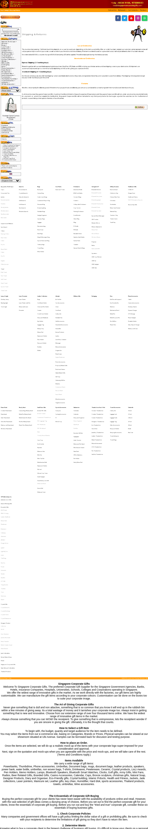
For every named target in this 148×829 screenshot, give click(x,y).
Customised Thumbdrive (44, 353)
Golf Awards (22, 196)
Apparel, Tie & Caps (7, 186)
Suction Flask (77, 224)
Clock (56, 273)
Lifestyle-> (4, 61)
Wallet (39, 304)
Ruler (38, 364)
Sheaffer (3, 469)
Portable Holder (132, 283)
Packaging (5, 65)
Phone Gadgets (132, 281)
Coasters (76, 196)
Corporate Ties (5, 191)
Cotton (2, 225)
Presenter (21, 276)
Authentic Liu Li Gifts (6, 413)
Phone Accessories (133, 265)
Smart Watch (58, 335)
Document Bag (41, 199)
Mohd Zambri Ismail (6, 516)
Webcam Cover (41, 406)
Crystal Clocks (5, 495)
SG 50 (2, 505)
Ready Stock (22, 346)
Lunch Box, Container (60, 296)
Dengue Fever (131, 191)
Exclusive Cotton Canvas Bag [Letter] (11, 116)
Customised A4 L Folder (10, 160)
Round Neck (4, 231)
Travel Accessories (115, 346)
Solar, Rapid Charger (134, 286)
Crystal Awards (23, 191)
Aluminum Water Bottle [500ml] (11, 152)
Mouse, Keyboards (97, 214)
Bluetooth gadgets (96, 196)
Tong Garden (4, 474)
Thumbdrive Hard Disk (98, 346)
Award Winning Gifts (6, 416)
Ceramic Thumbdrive (97, 348)
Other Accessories (115, 358)
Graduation (113, 199)
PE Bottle (76, 217)
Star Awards (22, 201)
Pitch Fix (3, 458)
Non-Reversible (5, 206)
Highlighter (76, 367)
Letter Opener (77, 369)
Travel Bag (40, 229)
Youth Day (112, 211)
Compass (58, 348)
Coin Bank (58, 276)
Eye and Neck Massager (98, 207)
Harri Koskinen (5, 509)
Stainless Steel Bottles (79, 222)
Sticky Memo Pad (78, 385)
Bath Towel (4, 247)
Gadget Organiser (42, 206)
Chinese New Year (115, 193)
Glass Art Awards (24, 193)
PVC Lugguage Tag (42, 356)
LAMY (2, 448)
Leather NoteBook (5, 426)
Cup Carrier (77, 201)
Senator (3, 466)
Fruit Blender (77, 206)
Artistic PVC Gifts (41, 348)
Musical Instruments (60, 302)
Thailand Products (6, 535)
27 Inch (130, 356)
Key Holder (40, 283)
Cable (129, 268)
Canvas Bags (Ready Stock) (26, 348)
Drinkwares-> (6, 49)
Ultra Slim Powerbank (6, 356)
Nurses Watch (59, 333)
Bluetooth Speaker (96, 204)
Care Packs (58, 186)
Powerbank (4, 351)
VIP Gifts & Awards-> (8, 84)
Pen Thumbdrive (96, 376)
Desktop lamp (5, 268)
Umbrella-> (5, 82)
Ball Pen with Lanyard (115, 268)
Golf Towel (4, 253)
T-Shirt (2, 218)
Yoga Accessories (60, 341)
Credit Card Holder (42, 278)
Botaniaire (3, 434)
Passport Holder (42, 299)
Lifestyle (57, 265)
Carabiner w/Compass (10, 148)
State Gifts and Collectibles (8, 532)
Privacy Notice (6, 129)
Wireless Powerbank (6, 361)
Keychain (39, 374)
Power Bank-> (6, 70)
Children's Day (114, 191)
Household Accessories (61, 286)
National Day (113, 204)
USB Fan (94, 239)
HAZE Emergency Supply (135, 196)
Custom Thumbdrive (97, 353)
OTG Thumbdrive (96, 374)
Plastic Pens (113, 286)
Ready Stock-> (6, 72)
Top (1, 10)
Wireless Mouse (96, 222)
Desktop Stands (132, 273)
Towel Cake (4, 260)
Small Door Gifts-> (7, 73)
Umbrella (130, 346)
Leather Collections (42, 265)
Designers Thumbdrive (98, 356)
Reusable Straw (78, 219)
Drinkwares (77, 186)
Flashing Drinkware (79, 204)
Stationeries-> (6, 77)
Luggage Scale (113, 353)
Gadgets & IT (95, 186)
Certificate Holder (42, 271)
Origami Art (58, 304)
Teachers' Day (114, 206)
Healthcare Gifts (132, 186)
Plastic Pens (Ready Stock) (25, 358)
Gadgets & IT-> (6, 50)
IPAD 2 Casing (4, 423)
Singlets (3, 239)
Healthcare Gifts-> (7, 54)
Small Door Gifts (41, 346)
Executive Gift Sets (78, 364)
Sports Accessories (60, 346)
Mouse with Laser (23, 273)
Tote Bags (3, 455)
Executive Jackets (5, 196)
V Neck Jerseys (5, 242)
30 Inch (130, 358)
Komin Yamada (5, 514)
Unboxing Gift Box (60, 325)
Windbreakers (5, 204)
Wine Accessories (60, 338)
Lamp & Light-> (6, 56)
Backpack (40, 188)
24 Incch (130, 353)
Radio (93, 228)
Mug (75, 211)
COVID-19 (130, 188)
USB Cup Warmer (97, 236)
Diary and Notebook (42, 281)
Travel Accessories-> (8, 80)
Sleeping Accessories (116, 364)
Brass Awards (23, 188)
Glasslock (3, 439)
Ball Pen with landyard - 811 (11, 146)
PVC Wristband (41, 361)
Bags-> (4, 45)
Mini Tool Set (40, 382)
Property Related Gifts (61, 315)
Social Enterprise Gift (43, 397)
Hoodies (3, 199)
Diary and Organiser (79, 353)
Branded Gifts (5, 418)
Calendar (76, 351)
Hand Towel (4, 255)
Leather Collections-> (8, 59)
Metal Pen (112, 278)
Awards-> (4, 43)
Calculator (76, 348)
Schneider (3, 464)
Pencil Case (40, 217)
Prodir (2, 461)
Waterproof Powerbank (7, 358)
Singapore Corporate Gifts (8, 530)
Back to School (113, 188)
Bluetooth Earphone (97, 193)
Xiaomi (2, 484)
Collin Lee (3, 503)
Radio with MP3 (96, 230)
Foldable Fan (58, 281)
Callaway (3, 437)
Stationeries (76, 346)
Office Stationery (78, 380)
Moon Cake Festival (115, 201)
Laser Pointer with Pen (24, 271)
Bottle (129, 361)
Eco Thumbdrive (96, 358)
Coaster (39, 276)
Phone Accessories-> (8, 68)
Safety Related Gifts (60, 320)
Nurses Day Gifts (132, 199)
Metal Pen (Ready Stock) (25, 351)
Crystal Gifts (4, 487)
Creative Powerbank (6, 348)
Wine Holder (40, 232)
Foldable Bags (41, 204)
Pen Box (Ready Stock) (24, 356)
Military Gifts (5, 63)
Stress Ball (40, 403)
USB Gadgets (95, 241)
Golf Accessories (59, 283)
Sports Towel (4, 258)
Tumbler (76, 227)
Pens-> (3, 66)
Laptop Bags (41, 209)
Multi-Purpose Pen (115, 281)
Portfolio (39, 302)
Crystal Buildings (5, 492)
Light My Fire (4, 450)
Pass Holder (40, 296)
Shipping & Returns (14, 10)
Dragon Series (4, 444)
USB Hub (94, 244)
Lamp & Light (4, 265)
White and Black (41, 400)
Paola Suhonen (4, 519)
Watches (57, 327)
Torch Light (4, 273)
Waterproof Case (133, 289)
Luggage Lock (113, 351)
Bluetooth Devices (96, 188)
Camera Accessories (133, 271)
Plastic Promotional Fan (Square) (12, 145)
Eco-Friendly (40, 372)
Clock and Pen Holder (43, 273)
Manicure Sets (41, 377)
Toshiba (3, 476)
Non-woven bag (41, 214)
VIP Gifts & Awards (6, 410)
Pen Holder (76, 382)
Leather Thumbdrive (97, 366)
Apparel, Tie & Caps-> (9, 41)
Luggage (39, 211)
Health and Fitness (133, 193)
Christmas (112, 196)
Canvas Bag (40, 191)
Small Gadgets (41, 395)
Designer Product (5, 500)
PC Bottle (76, 214)
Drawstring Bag (41, 201)
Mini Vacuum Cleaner (79, 374)
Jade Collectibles (5, 522)
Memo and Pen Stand (79, 372)
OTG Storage (131, 278)
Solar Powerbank (5, 353)
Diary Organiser (78, 356)
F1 (56, 353)
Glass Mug (76, 209)
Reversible (4, 209)
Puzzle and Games (60, 317)
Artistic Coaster (41, 351)
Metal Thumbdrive (97, 369)
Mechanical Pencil (114, 276)
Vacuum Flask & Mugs (79, 229)
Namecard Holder (42, 294)
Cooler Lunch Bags (42, 193)
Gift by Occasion (114, 186)
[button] (112, 10)
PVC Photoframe (41, 358)
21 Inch (130, 351)
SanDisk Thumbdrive (97, 379)
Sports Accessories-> (8, 75)
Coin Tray (40, 369)
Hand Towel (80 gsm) (9, 149)
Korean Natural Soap (6, 525)
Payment (4, 125)
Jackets (2, 193)
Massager (58, 299)
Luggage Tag (40, 286)
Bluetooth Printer (96, 201)
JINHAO (3, 442)
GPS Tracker (95, 209)
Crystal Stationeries (6, 497)
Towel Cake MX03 (8, 154)
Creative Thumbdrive (97, 351)
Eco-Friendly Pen (114, 271)
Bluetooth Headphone (97, 199)
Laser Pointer (22, 268)
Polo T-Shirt (4, 223)
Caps (2, 188)
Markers (112, 273)
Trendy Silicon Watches (43, 366)
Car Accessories (59, 271)
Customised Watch (60, 330)
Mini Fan (39, 380)
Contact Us (5, 132)
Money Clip (40, 289)
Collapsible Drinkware (80, 199)
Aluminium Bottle (78, 188)
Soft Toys (57, 322)
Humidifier (58, 289)
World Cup (58, 356)
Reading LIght (4, 271)
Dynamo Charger (132, 276)
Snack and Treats (60, 188)
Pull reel (39, 390)
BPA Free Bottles (78, 191)
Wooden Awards (23, 204)
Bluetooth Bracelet (96, 191)
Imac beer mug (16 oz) (9, 158)
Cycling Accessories (60, 351)
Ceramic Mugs (77, 193)
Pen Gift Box (113, 283)
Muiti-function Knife (42, 385)
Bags (38, 186)
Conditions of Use (7, 131)
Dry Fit (2, 228)
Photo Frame (58, 307)
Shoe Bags (40, 219)
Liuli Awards (22, 199)
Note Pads (76, 377)
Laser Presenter (23, 265)
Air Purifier (58, 268)
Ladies (57, 294)
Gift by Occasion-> (7, 52)
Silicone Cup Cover (42, 392)
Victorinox (3, 481)
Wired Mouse (95, 219)
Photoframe (4, 431)
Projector (94, 225)
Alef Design (4, 421)
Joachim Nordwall (5, 511)
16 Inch (130, 348)
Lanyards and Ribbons (7, 212)
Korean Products (59, 291)
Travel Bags (113, 369)
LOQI (2, 453)
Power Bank (4, 346)
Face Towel (4, 250)
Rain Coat (130, 364)
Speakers (94, 234)
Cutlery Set (58, 278)
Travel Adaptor (114, 366)
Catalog (6, 10)
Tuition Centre (113, 209)
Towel (2, 245)
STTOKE (3, 471)
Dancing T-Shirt (5, 220)
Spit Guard (4, 215)
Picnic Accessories (60, 312)
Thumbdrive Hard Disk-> (9, 79)
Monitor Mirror (96, 212)
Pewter (2, 527)
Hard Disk (94, 361)
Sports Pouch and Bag (43, 224)
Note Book (76, 358)
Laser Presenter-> (7, 57)
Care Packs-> (6, 47)
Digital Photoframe (60, 309)
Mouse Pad (95, 217)
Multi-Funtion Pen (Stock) (25, 353)
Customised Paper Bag (43, 196)
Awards (21, 186)
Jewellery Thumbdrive (98, 364)
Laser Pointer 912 (8, 151)
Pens (111, 265)
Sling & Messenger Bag (43, 222)
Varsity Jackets (4, 201)
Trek (2, 479)
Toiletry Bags (40, 227)
